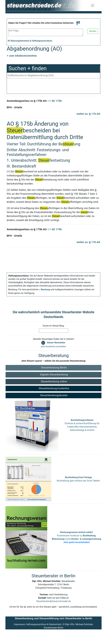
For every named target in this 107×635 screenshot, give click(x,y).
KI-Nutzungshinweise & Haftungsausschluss (30, 40)
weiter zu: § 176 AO (88, 113)
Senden (92, 31)
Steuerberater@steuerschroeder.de (53, 601)
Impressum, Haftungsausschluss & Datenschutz (37, 624)
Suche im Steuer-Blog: (53, 325)
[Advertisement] (53, 87)
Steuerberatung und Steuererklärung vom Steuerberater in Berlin (53, 618)
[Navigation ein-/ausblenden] (92, 5)
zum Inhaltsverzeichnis (23, 55)
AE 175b (57, 100)
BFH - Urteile (14, 107)
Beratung (45, 289)
